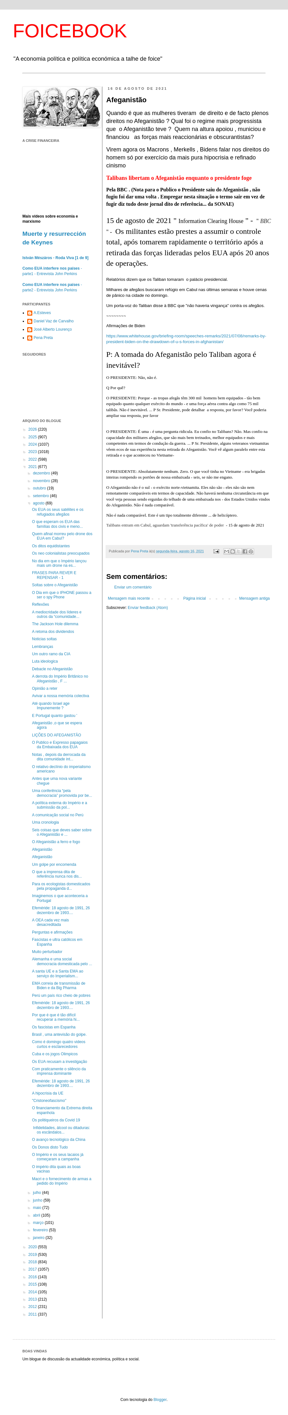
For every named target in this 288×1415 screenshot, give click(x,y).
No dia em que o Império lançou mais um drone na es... (59, 563)
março (39, 1222)
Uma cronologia (45, 822)
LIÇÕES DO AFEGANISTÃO (56, 735)
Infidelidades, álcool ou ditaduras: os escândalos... (61, 1130)
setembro (41, 496)
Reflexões (40, 604)
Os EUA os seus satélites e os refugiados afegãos (58, 511)
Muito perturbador (47, 952)
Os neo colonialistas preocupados (61, 553)
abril (37, 1215)
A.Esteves (42, 313)
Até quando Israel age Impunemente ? (50, 705)
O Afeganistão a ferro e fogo (56, 842)
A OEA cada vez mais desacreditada (50, 922)
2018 (33, 1262)
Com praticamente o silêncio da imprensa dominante (59, 1071)
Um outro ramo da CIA (51, 654)
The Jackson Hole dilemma (55, 624)
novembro (42, 481)
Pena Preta (43, 337)
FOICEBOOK (70, 31)
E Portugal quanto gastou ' (54, 715)
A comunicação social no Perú (58, 815)
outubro (40, 488)
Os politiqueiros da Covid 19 (56, 1120)
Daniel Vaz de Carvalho (54, 321)
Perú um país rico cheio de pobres (61, 995)
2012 (33, 1306)
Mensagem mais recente (129, 598)
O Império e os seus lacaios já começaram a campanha (58, 1156)
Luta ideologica (45, 661)
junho (38, 1200)
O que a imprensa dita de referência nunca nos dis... (57, 874)
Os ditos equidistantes (51, 546)
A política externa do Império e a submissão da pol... (59, 805)
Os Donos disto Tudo (50, 1147)
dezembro (42, 473)
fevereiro (41, 1230)
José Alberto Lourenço (53, 329)
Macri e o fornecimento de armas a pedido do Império (61, 1181)
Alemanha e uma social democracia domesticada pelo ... (62, 961)
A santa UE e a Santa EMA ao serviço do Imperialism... (57, 973)
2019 (33, 1254)
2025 (33, 437)
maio (37, 1207)
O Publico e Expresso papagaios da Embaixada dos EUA (60, 744)
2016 (33, 1277)
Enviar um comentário (133, 587)
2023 (33, 452)
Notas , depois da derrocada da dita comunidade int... (58, 756)
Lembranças (42, 646)
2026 (33, 429)
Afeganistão (42, 849)
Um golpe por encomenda (54, 864)
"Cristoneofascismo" (49, 1100)
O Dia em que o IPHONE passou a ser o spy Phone (61, 594)
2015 (33, 1284)
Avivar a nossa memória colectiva (60, 696)
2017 (33, 1269)
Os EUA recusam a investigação (59, 1061)
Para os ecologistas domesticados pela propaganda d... (61, 886)
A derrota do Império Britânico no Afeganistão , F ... (60, 678)
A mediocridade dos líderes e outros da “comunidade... (57, 614)
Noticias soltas (44, 639)
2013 (33, 1299)
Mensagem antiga (254, 598)
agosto (39, 503)
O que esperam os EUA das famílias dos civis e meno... (57, 523)
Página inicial (194, 598)
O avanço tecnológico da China (58, 1139)
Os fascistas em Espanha (54, 1027)
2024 (33, 444)
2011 (33, 1314)
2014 (33, 1292)
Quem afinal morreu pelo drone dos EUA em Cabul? (62, 536)
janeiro (39, 1237)
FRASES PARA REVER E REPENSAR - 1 (54, 575)
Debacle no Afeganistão (52, 669)
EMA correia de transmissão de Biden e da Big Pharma (58, 985)
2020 (33, 1247)
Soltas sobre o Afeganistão (55, 585)
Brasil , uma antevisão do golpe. (59, 1034)
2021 (33, 467)
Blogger (160, 1399)
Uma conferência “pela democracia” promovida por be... (62, 792)
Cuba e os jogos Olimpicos (55, 1054)
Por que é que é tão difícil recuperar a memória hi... (56, 1017)
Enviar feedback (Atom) (148, 607)
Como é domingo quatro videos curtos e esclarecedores (58, 1044)
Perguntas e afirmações (52, 932)
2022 (33, 459)
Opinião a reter (44, 688)
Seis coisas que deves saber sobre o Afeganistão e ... (62, 832)
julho (37, 1192)
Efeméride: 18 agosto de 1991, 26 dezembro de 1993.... (61, 910)
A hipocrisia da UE (47, 1093)
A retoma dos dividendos (53, 631)
